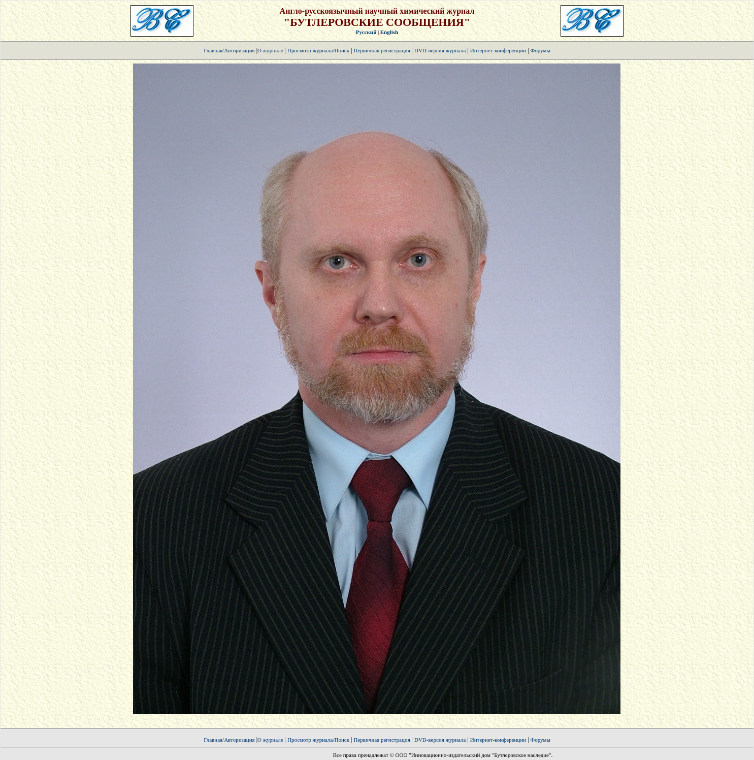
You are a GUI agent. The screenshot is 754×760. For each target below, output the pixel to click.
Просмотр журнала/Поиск (318, 50)
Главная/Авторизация (229, 50)
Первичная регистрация (382, 50)
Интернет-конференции (498, 50)
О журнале (270, 50)
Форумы (540, 50)
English (389, 32)
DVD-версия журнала (440, 50)
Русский (366, 32)
